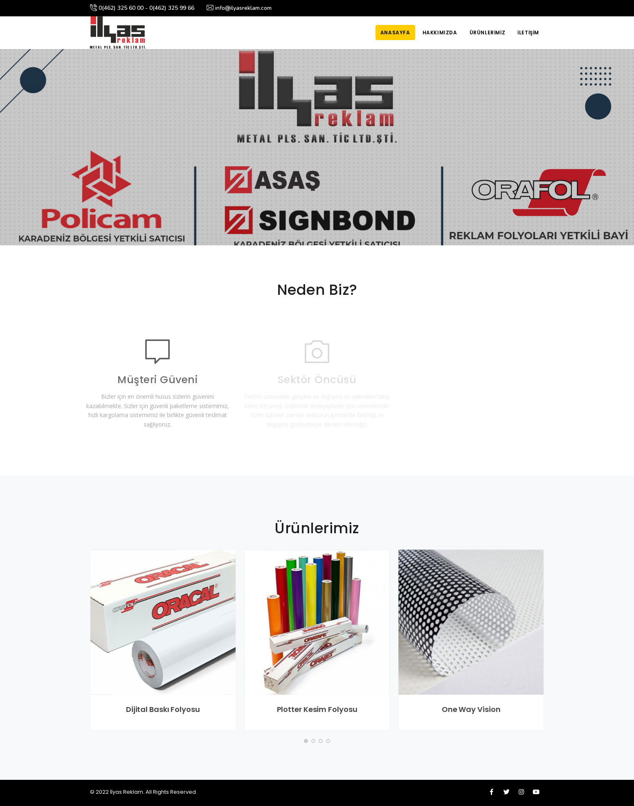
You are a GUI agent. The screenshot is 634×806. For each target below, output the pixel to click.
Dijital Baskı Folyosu (163, 709)
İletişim (528, 32)
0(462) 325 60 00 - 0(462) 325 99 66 (142, 8)
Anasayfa (395, 32)
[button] (306, 741)
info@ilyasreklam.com (239, 8)
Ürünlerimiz (488, 32)
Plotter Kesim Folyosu (317, 709)
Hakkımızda (440, 32)
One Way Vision (471, 709)
